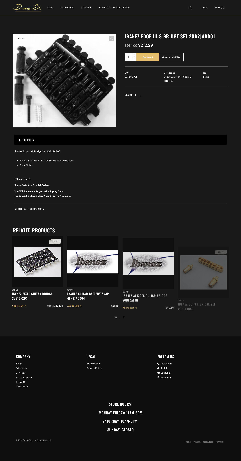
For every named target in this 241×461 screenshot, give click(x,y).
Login (204, 8)
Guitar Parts (176, 77)
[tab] (120, 140)
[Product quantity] (130, 57)
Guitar (167, 77)
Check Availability (171, 57)
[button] (111, 38)
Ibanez (206, 77)
